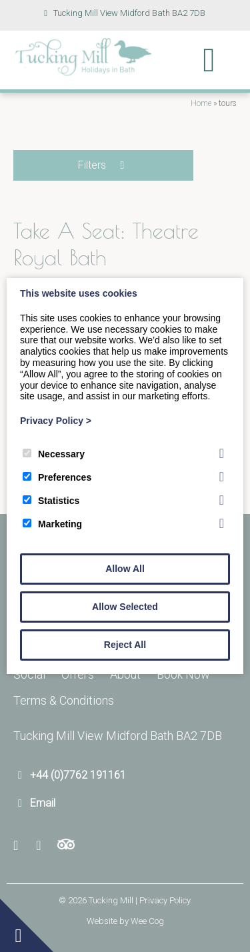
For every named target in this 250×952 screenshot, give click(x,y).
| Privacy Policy (163, 900)
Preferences (57, 477)
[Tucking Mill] (83, 72)
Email (42, 803)
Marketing (52, 524)
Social (29, 674)
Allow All (125, 568)
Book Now (183, 674)
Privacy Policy (55, 420)
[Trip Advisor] (66, 846)
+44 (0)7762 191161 (78, 775)
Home (201, 103)
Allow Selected (125, 606)
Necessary (54, 454)
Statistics (51, 500)
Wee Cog (147, 921)
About (125, 674)
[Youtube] (43, 846)
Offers (77, 674)
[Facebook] (21, 846)
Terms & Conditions (63, 700)
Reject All (125, 644)
